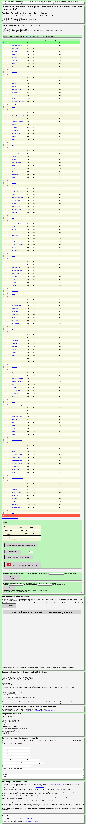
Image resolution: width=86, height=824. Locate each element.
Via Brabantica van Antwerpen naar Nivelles (14, 751)
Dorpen (40, 36)
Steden (28, 36)
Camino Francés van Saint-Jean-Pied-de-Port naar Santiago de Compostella (23, 763)
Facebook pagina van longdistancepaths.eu (19, 820)
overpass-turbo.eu (39, 785)
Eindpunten (52, 36)
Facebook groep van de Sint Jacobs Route (33, 821)
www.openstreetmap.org (8, 785)
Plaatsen (34, 36)
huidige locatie (9, 605)
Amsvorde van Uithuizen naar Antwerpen (14, 748)
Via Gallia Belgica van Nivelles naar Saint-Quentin (16, 754)
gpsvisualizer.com (39, 787)
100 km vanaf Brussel (12, 577)
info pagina (30, 818)
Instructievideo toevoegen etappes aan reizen (22, 564)
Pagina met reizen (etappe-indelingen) (18, 557)
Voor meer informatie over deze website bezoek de (14, 818)
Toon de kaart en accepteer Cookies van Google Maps (42, 612)
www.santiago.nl (61, 784)
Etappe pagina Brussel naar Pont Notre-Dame (21, 545)
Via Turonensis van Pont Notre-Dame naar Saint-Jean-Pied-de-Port (21, 760)
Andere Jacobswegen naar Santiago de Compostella (16, 766)
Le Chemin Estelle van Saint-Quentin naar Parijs (16, 757)
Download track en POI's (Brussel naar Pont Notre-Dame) (42, 710)
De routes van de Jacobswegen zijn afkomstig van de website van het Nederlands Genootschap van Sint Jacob (29, 784)
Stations (46, 36)
